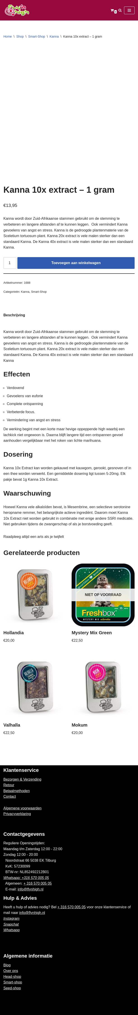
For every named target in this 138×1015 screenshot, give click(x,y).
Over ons (10, 971)
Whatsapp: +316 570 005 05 (26, 878)
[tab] (14, 315)
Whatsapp (11, 930)
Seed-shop (12, 988)
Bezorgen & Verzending (22, 779)
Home (7, 36)
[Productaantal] (9, 263)
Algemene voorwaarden (22, 808)
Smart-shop (12, 982)
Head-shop (12, 977)
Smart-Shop (36, 36)
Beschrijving (14, 315)
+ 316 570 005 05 (37, 883)
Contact (9, 796)
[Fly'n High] (16, 10)
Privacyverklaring (17, 814)
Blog (7, 965)
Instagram (11, 918)
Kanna (53, 36)
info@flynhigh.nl (30, 889)
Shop (20, 36)
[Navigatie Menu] (129, 10)
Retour (8, 785)
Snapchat (11, 924)
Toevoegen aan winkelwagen (76, 263)
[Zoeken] (120, 10)
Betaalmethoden (16, 791)
